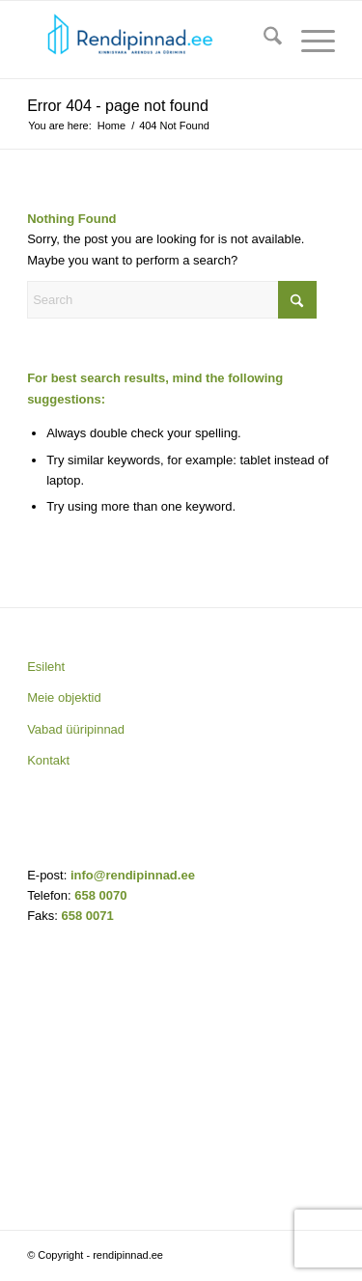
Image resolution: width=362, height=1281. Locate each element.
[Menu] (308, 39)
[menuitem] (263, 39)
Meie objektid (64, 697)
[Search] (263, 39)
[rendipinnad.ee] (150, 39)
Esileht (46, 666)
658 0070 (100, 895)
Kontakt (48, 760)
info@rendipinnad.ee (132, 875)
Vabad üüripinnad (76, 729)
